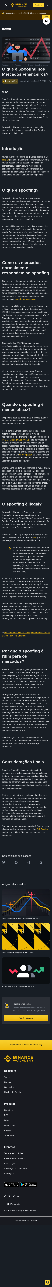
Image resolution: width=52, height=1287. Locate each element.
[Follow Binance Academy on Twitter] (9, 1196)
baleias (5, 160)
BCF (6, 1115)
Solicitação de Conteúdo (15, 1168)
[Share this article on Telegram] (28, 862)
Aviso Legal (9, 1163)
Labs (6, 1120)
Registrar (38, 5)
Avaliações (9, 1174)
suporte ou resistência (25, 299)
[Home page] (18, 5)
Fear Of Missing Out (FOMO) (15, 440)
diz (34, 537)
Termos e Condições (13, 1153)
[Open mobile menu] (47, 5)
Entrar (45, 17)
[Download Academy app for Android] (28, 1185)
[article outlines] (46, 21)
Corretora (8, 1110)
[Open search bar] (29, 5)
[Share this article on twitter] (3, 862)
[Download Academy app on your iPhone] (11, 1185)
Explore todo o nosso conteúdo (26, 1044)
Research (8, 1130)
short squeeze (25, 455)
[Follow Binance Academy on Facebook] (5, 1196)
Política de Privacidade (14, 1158)
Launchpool (9, 1125)
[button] (47, 5)
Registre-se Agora (26, 1018)
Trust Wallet (9, 1135)
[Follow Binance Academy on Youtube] (18, 1196)
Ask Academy (43, 829)
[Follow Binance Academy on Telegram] (13, 1196)
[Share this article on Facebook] (16, 862)
